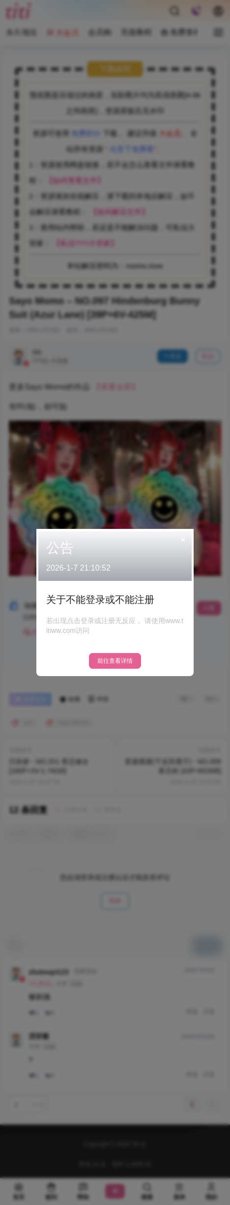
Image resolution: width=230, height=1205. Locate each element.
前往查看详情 (115, 660)
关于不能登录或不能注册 (100, 599)
